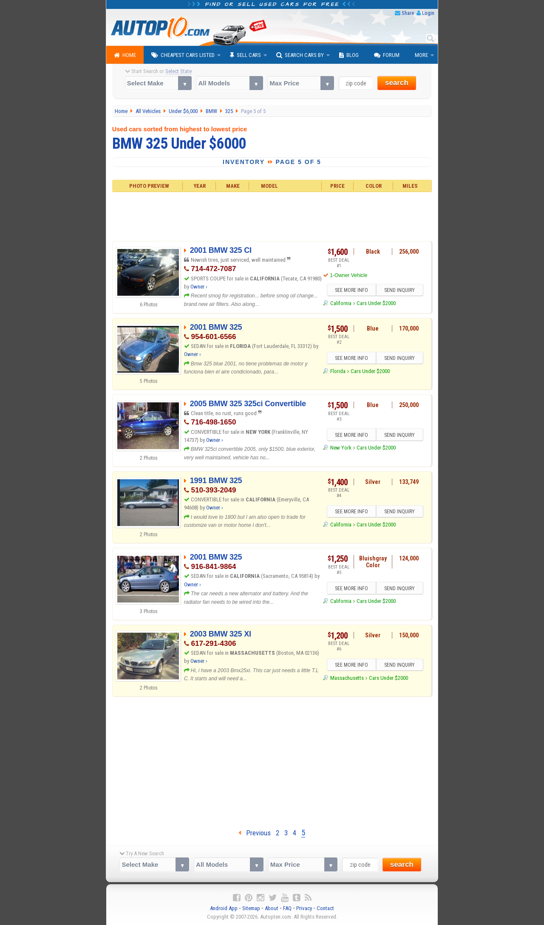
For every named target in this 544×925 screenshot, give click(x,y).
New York (340, 447)
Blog (349, 55)
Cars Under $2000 (376, 303)
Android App (224, 908)
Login (428, 13)
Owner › (198, 286)
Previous (254, 833)
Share (408, 13)
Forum (387, 55)
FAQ (287, 908)
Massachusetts (347, 678)
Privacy (304, 908)
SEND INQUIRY (399, 290)
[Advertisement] (272, 215)
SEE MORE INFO (351, 290)
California (340, 303)
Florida (338, 371)
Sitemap (251, 908)
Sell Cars (245, 55)
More (421, 55)
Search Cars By (300, 55)
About (271, 908)
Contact (325, 908)
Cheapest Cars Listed (183, 55)
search (396, 83)
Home (125, 55)
